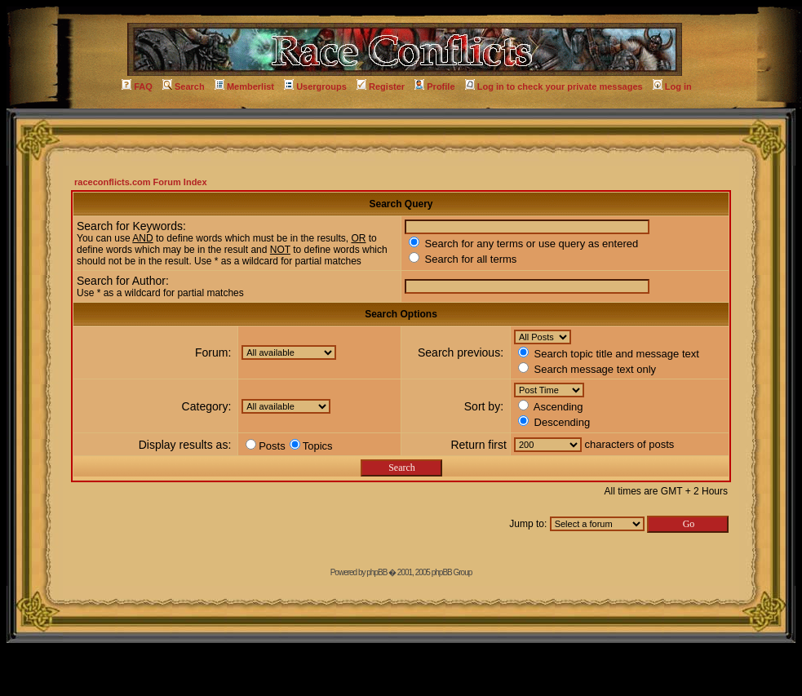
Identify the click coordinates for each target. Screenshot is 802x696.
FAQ (137, 86)
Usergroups (315, 86)
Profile (434, 86)
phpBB (376, 572)
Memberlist (244, 86)
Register (381, 86)
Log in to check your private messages (554, 86)
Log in (672, 86)
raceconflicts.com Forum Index (140, 182)
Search (183, 86)
